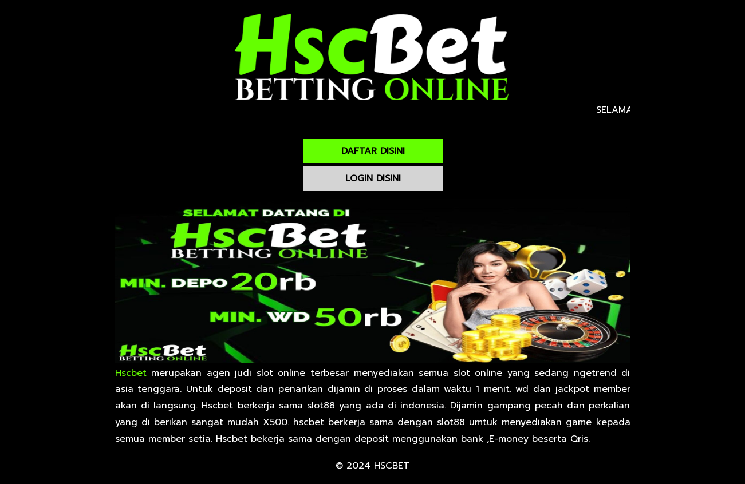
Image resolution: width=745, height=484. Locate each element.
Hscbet (131, 373)
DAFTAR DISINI (373, 151)
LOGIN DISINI (373, 178)
